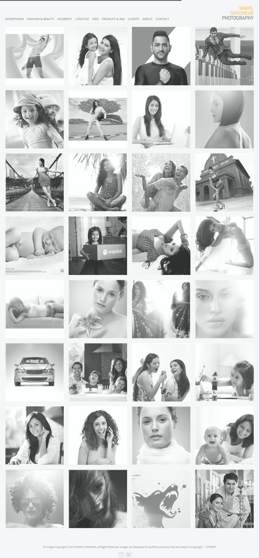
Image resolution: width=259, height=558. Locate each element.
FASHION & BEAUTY (40, 19)
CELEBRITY (64, 19)
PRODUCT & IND (113, 19)
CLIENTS (133, 19)
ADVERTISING (14, 19)
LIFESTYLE (82, 19)
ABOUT (148, 19)
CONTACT (162, 19)
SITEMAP (211, 547)
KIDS (95, 19)
